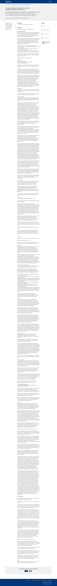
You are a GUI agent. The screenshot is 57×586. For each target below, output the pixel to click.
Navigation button (50, 1)
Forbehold (38, 580)
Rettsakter (9, 4)
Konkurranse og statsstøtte (11, 18)
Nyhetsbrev (28, 580)
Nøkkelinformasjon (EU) (9, 23)
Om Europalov (33, 580)
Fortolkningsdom (20, 24)
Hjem (6, 4)
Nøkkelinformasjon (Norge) (9, 26)
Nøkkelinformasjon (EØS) (9, 24)
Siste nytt (19, 23)
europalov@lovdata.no (48, 584)
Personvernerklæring (43, 580)
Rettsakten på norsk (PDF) (20, 18)
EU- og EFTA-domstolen (9, 27)
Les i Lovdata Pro (28, 18)
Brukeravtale (49, 580)
